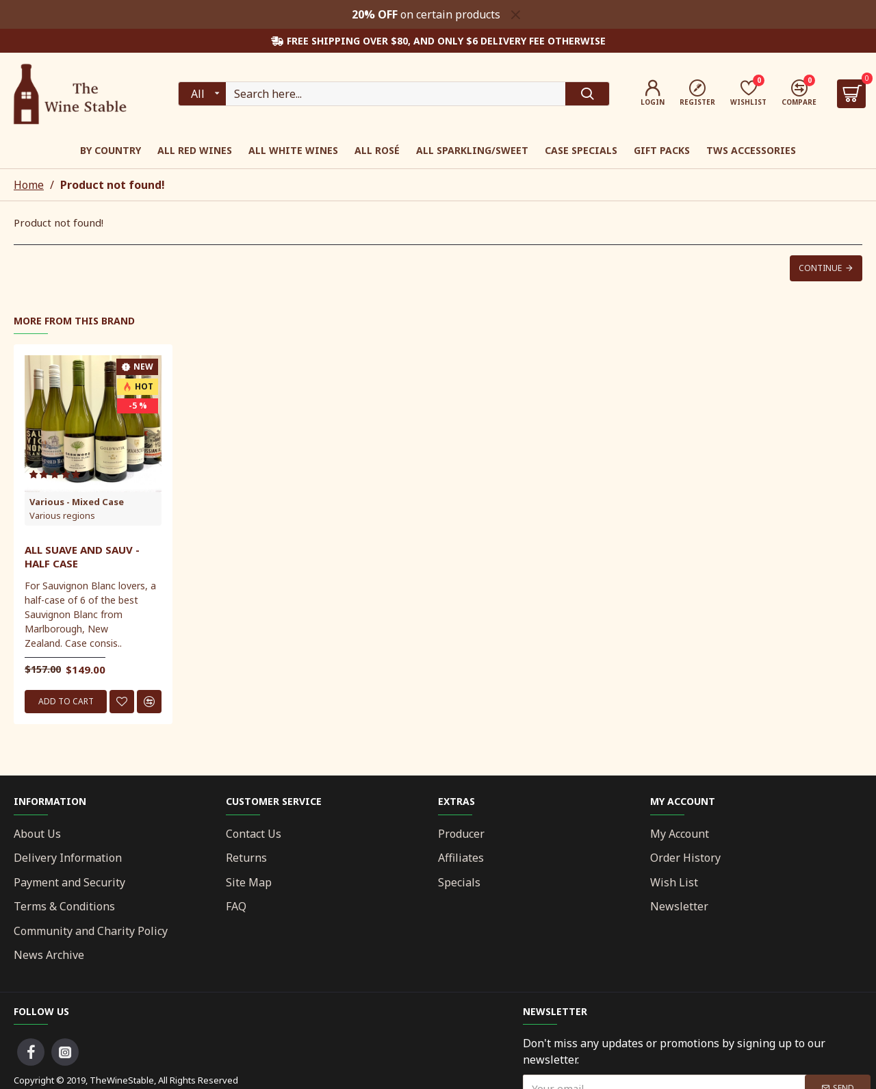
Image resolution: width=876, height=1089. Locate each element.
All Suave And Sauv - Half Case (82, 556)
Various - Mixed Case (76, 502)
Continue (820, 268)
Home (29, 184)
